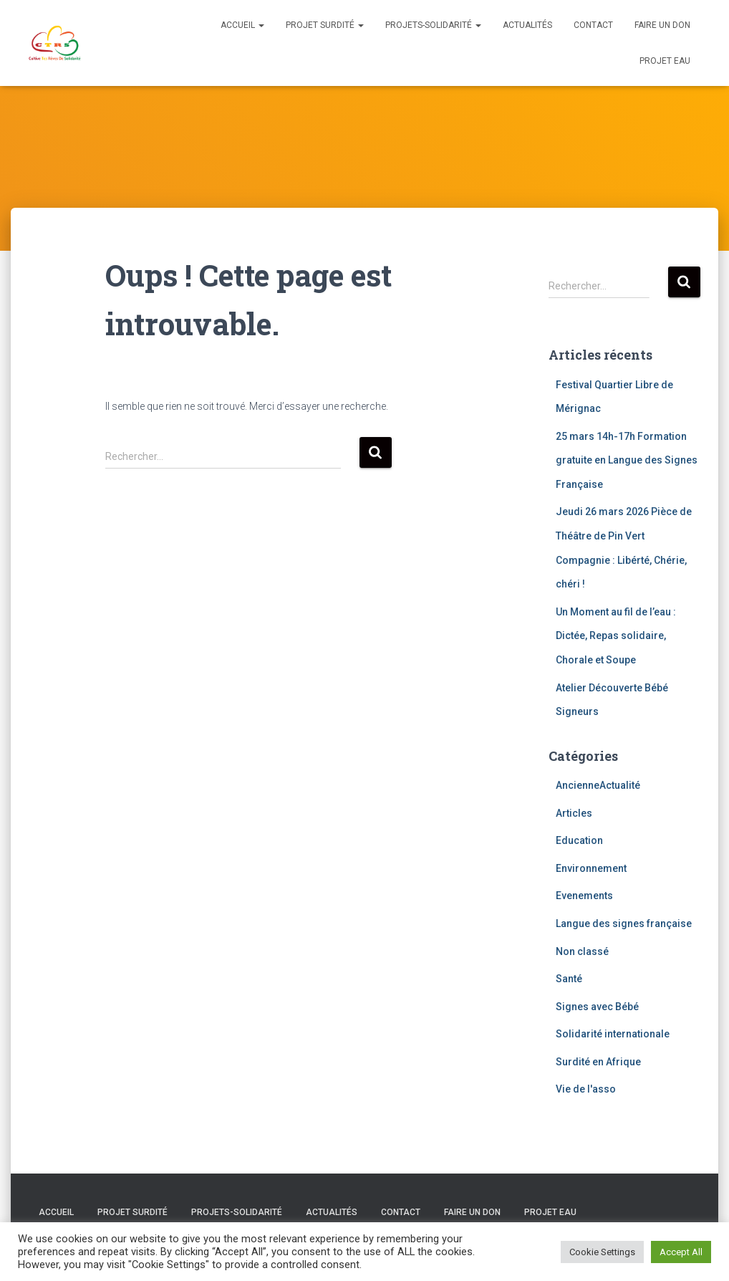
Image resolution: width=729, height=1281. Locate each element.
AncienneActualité (598, 785)
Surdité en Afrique (598, 1062)
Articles (574, 813)
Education (579, 840)
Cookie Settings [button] (602, 1252)
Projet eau (664, 61)
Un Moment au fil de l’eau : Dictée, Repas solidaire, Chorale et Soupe (616, 636)
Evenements (584, 895)
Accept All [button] (681, 1252)
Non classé (582, 951)
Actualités (527, 25)
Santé (569, 978)
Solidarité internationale (613, 1034)
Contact (593, 25)
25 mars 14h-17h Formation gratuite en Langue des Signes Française (626, 460)
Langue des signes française (624, 923)
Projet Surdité (325, 25)
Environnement (591, 868)
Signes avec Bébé (597, 1006)
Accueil (242, 25)
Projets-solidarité (433, 25)
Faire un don (662, 25)
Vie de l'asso (586, 1089)
